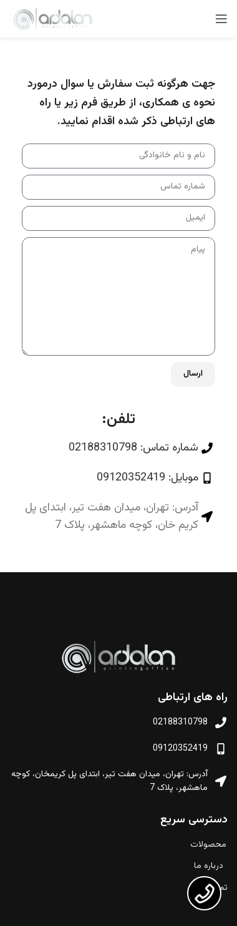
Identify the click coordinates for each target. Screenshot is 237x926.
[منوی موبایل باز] (221, 18)
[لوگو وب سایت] (52, 19)
